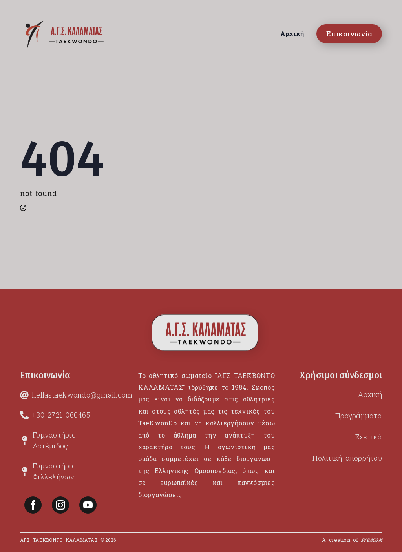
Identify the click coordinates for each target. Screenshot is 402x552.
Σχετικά (368, 436)
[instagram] (60, 505)
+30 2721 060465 (61, 414)
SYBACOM (371, 541)
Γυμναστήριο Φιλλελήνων (54, 471)
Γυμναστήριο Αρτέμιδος (54, 440)
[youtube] (88, 505)
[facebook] (33, 505)
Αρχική (292, 33)
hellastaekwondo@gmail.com (82, 394)
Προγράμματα (358, 415)
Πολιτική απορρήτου (347, 458)
